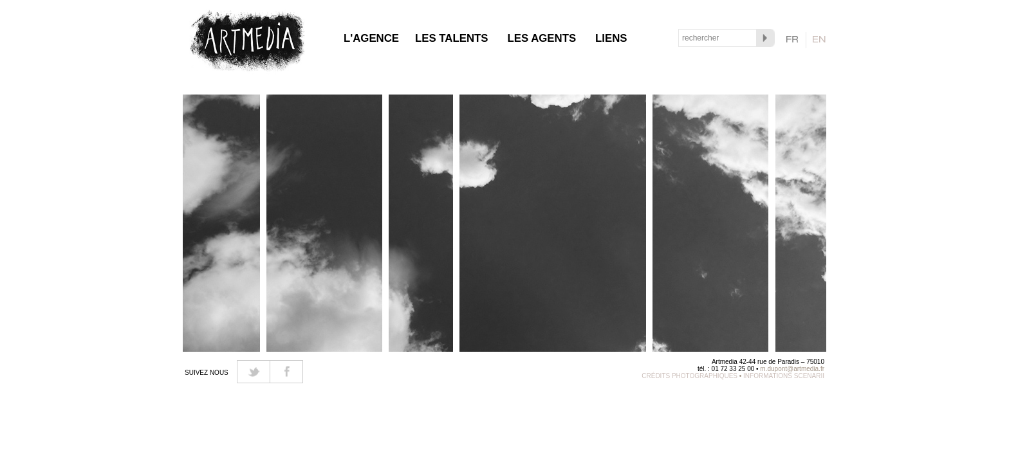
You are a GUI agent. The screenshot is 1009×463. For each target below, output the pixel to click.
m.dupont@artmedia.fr (792, 368)
